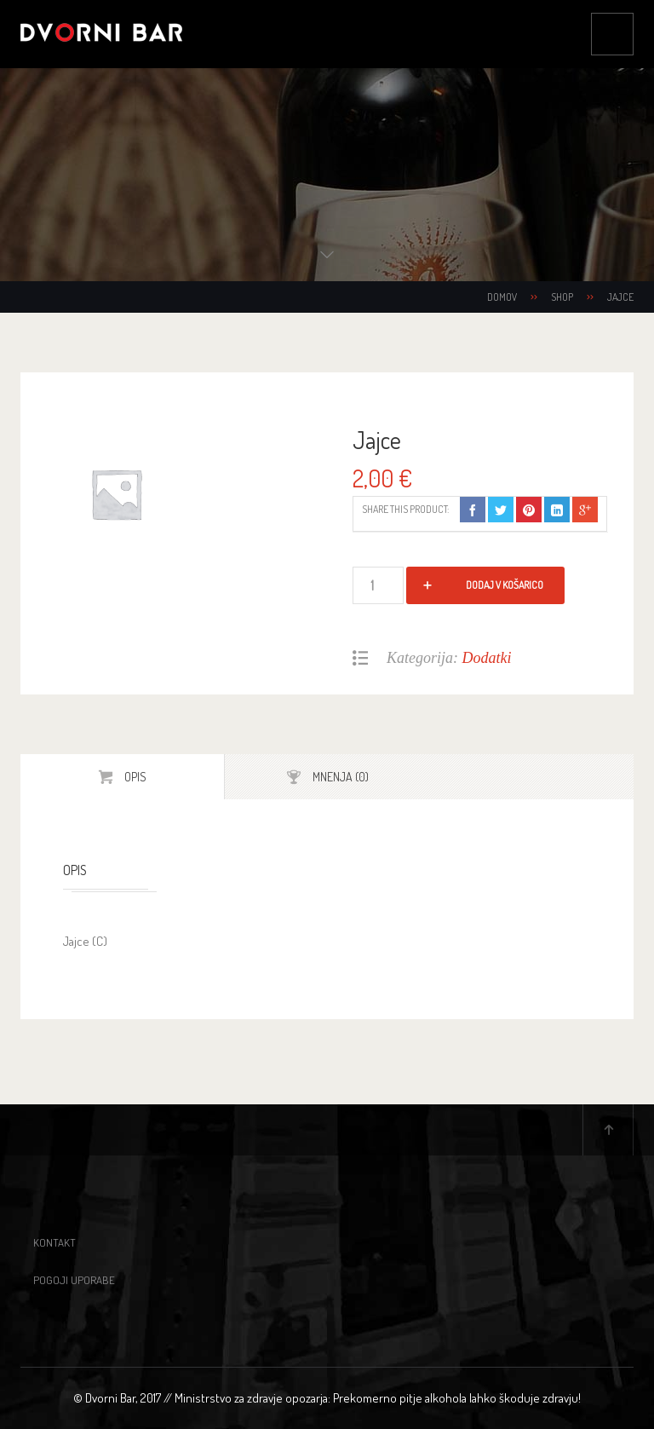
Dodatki (487, 657)
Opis (134, 776)
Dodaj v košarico (504, 585)
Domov (502, 297)
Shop (562, 297)
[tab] (122, 776)
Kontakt (54, 1242)
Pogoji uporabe (74, 1280)
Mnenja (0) (339, 776)
